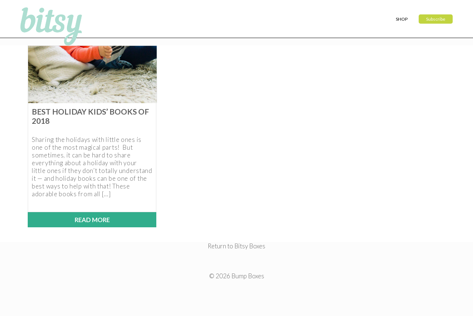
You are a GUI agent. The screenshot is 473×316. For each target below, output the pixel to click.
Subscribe (435, 19)
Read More (92, 220)
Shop (402, 19)
